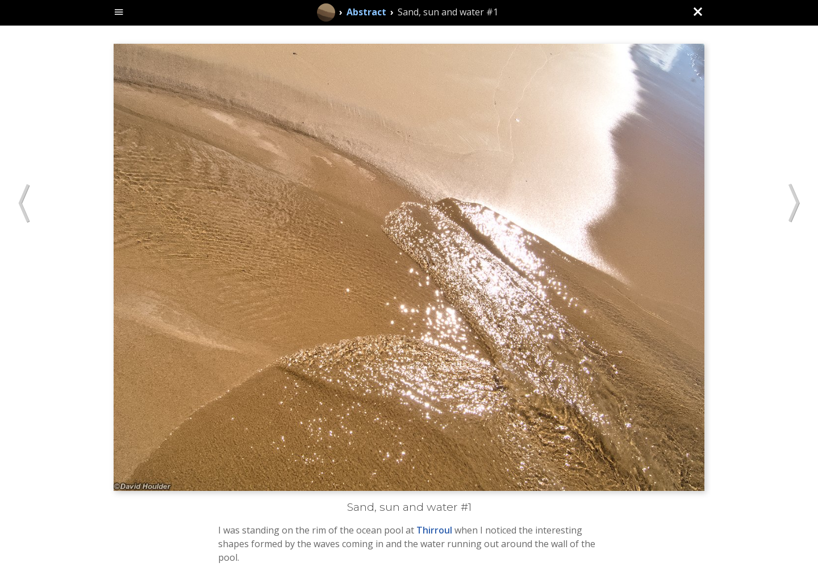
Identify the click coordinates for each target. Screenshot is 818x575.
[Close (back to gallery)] (697, 12)
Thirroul (434, 530)
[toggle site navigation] (119, 13)
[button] (24, 204)
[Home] (326, 12)
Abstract (366, 12)
